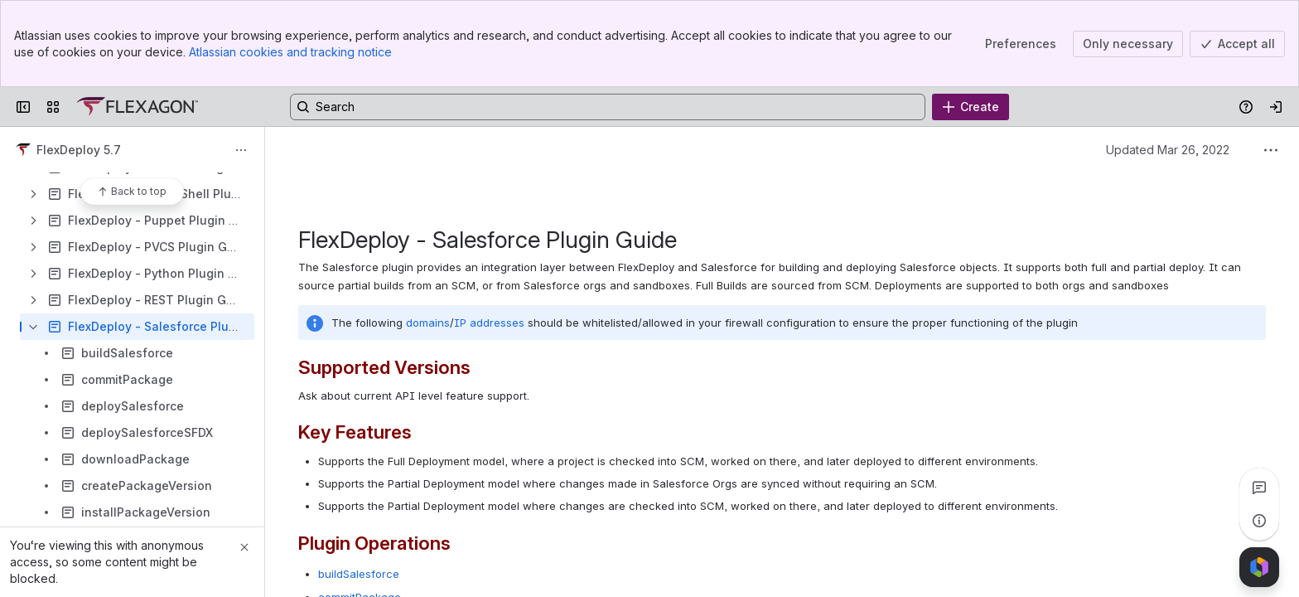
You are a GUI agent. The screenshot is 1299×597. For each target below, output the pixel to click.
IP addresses (489, 322)
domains (428, 322)
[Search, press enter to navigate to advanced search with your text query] (607, 107)
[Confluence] (137, 107)
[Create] (970, 107)
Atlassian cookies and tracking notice (290, 52)
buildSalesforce (358, 573)
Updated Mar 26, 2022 (1167, 150)
